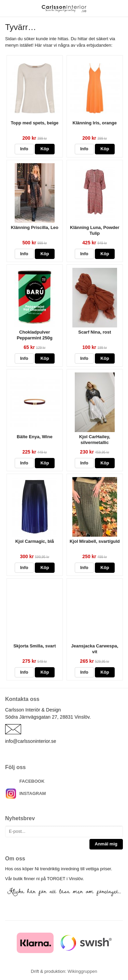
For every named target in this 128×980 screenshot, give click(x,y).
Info (24, 148)
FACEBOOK (32, 781)
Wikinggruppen (82, 971)
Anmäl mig (106, 843)
